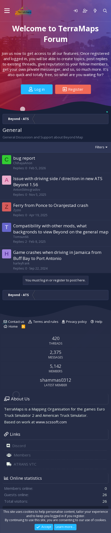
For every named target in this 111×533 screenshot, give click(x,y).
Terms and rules (45, 321)
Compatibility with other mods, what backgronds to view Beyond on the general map (60, 229)
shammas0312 (55, 380)
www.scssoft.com (51, 421)
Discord (19, 445)
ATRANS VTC (25, 464)
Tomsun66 (20, 237)
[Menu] (7, 10)
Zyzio (17, 210)
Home (13, 326)
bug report (24, 158)
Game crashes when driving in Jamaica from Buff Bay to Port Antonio (57, 255)
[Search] (105, 11)
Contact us (16, 321)
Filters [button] (99, 147)
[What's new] (95, 11)
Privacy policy (76, 321)
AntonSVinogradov (26, 189)
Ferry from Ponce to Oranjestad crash (50, 205)
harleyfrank (21, 263)
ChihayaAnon (22, 163)
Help (98, 321)
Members (22, 454)
